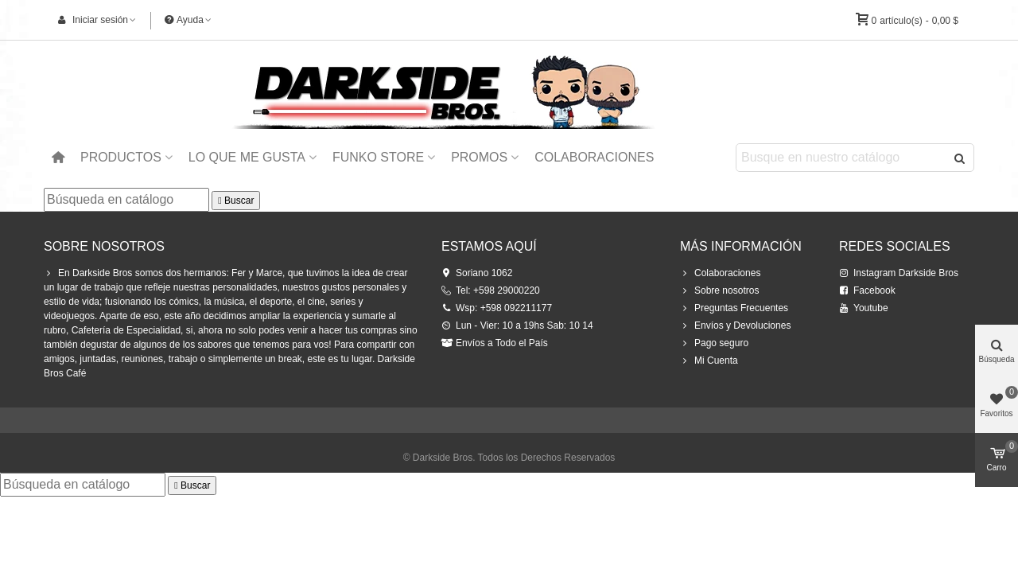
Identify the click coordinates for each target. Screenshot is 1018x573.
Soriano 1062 (476, 273)
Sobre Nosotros (104, 246)
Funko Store (378, 157)
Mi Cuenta (709, 360)
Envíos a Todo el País (494, 343)
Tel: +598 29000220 (490, 290)
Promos (479, 157)
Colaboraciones (594, 157)
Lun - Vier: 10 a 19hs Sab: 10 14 (517, 325)
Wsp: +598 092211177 (496, 308)
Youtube (863, 308)
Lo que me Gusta (246, 157)
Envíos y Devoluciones (735, 325)
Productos (120, 157)
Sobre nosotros (719, 290)
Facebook (867, 290)
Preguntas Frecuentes (734, 308)
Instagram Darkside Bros (898, 273)
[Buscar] (126, 200)
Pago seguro (714, 343)
